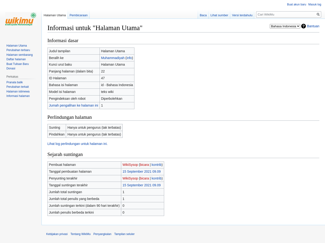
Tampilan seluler (124, 234)
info (129, 58)
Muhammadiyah (113, 58)
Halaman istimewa (17, 91)
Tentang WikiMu (81, 234)
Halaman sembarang (19, 54)
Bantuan (313, 26)
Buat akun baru (296, 4)
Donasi (10, 68)
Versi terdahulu (242, 15)
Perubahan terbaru (18, 50)
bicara (144, 165)
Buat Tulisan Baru (17, 64)
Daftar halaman (16, 59)
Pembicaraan (79, 15)
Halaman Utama (55, 15)
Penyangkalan (102, 234)
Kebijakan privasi (57, 234)
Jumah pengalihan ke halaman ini (73, 105)
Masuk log (314, 4)
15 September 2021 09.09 (141, 171)
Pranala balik (14, 82)
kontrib (157, 165)
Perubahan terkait (17, 86)
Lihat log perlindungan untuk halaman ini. (77, 144)
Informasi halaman (18, 96)
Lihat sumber (219, 15)
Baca (203, 15)
